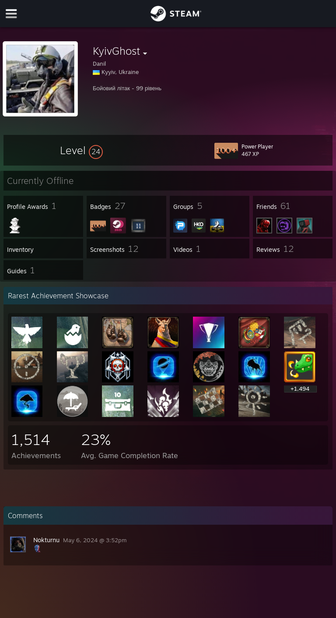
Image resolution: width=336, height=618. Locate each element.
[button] (81, 150)
